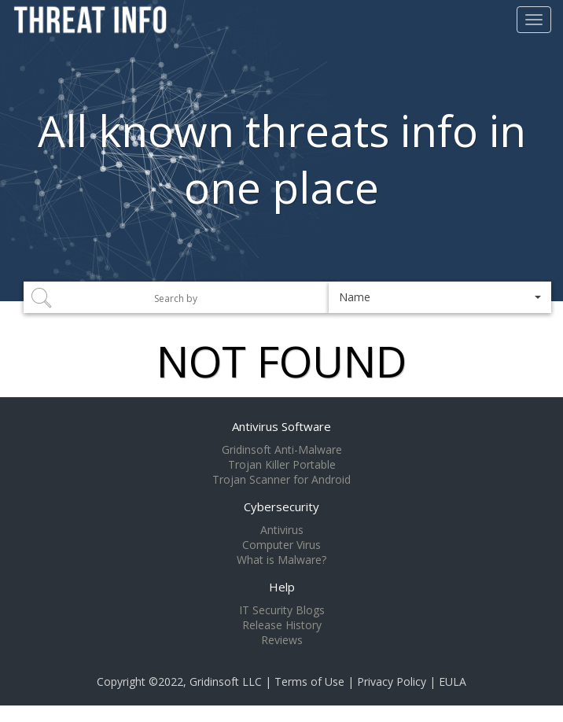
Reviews (282, 640)
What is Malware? (281, 559)
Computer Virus (281, 545)
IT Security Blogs (282, 610)
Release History (282, 625)
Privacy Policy (391, 681)
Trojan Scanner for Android (281, 479)
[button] (440, 297)
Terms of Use (309, 681)
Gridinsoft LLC (226, 681)
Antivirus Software (281, 426)
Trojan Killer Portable (282, 464)
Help (282, 587)
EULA (452, 681)
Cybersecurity (281, 506)
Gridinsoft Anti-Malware (282, 449)
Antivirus (282, 530)
